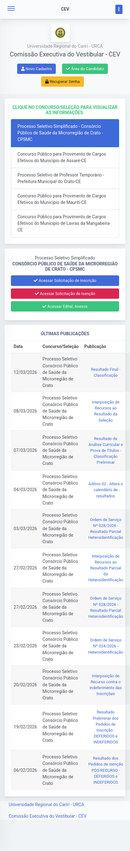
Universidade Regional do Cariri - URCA (46, 804)
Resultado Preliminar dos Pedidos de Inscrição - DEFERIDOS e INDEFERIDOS (105, 727)
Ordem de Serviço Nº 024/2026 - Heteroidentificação (105, 646)
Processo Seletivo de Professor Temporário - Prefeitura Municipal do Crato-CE (60, 178)
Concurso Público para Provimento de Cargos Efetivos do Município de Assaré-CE (61, 157)
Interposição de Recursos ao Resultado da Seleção (105, 411)
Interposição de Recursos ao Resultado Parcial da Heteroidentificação (105, 568)
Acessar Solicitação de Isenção (65, 293)
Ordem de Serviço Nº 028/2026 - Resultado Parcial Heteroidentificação (105, 528)
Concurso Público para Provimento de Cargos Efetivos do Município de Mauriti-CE (61, 199)
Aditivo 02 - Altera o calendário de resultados (106, 489)
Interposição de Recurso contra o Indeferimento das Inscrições (105, 685)
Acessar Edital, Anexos (65, 306)
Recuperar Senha (62, 81)
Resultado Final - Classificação (105, 372)
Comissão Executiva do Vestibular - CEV (47, 816)
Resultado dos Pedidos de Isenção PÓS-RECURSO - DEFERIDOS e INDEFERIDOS (105, 770)
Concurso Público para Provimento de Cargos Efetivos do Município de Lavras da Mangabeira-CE (64, 223)
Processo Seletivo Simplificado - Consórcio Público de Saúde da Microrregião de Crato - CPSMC (60, 133)
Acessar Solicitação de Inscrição (65, 280)
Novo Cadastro (36, 68)
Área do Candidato (85, 68)
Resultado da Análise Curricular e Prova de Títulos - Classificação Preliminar (106, 450)
